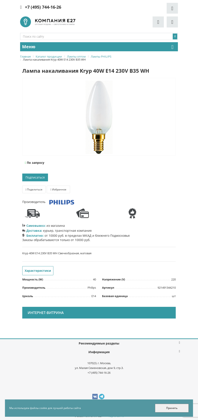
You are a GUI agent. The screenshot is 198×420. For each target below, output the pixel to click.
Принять (171, 408)
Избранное (58, 189)
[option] (99, 117)
